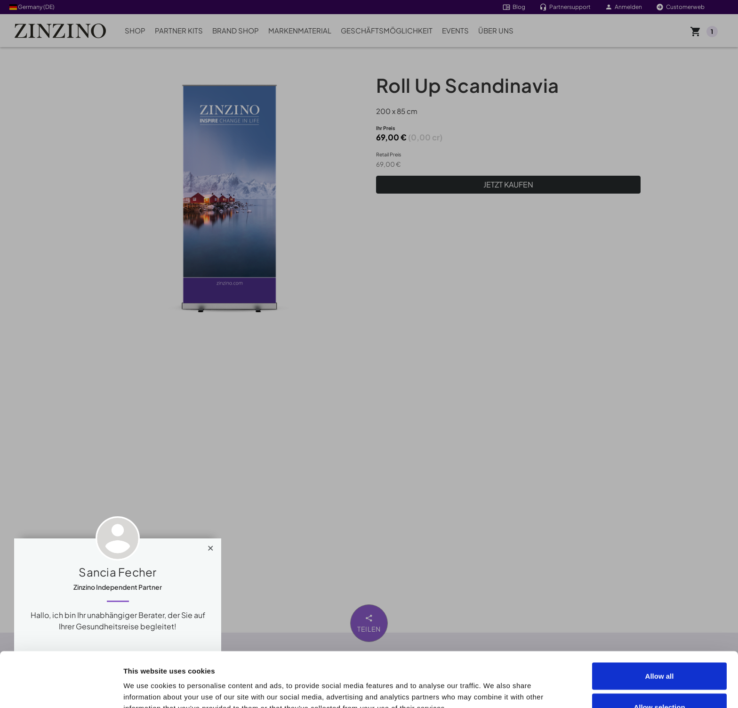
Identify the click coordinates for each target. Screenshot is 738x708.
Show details (532, 684)
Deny (659, 683)
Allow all (659, 621)
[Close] (210, 546)
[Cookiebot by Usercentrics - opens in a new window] (61, 690)
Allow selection (659, 652)
